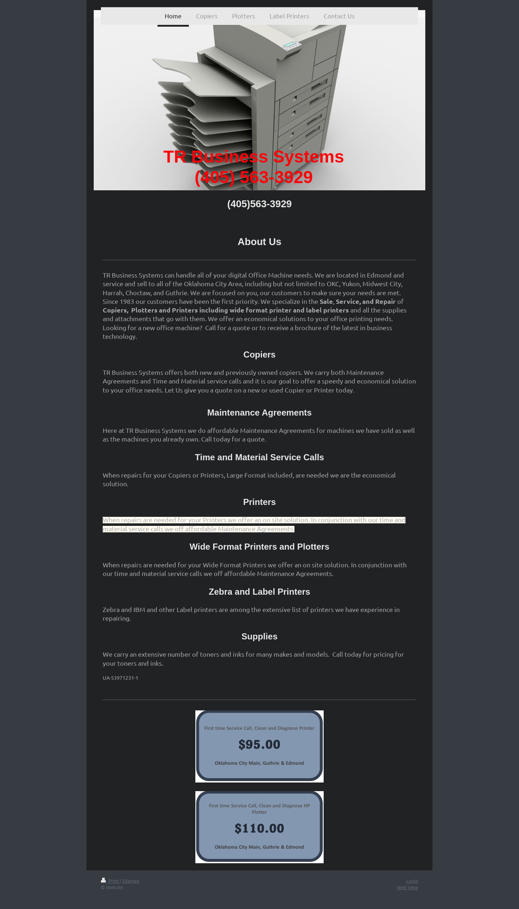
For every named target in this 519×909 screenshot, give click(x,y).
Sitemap (130, 881)
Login (412, 881)
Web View (407, 887)
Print (110, 881)
